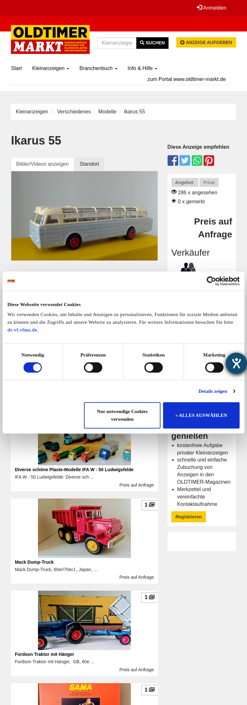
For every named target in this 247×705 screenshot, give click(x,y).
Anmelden (211, 8)
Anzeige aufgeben (206, 42)
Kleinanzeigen (50, 68)
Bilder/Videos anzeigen (42, 164)
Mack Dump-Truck (34, 562)
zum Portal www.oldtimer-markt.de (186, 79)
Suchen (152, 42)
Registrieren (189, 516)
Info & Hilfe (143, 68)
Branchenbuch (98, 68)
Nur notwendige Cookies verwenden (122, 415)
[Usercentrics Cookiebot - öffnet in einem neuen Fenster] (211, 281)
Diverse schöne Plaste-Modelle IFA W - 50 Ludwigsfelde (74, 469)
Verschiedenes (74, 111)
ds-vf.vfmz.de (22, 329)
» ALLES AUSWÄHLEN (201, 415)
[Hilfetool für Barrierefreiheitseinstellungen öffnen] (236, 363)
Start (16, 68)
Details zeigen (212, 391)
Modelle (107, 111)
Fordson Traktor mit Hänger (44, 654)
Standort (89, 164)
